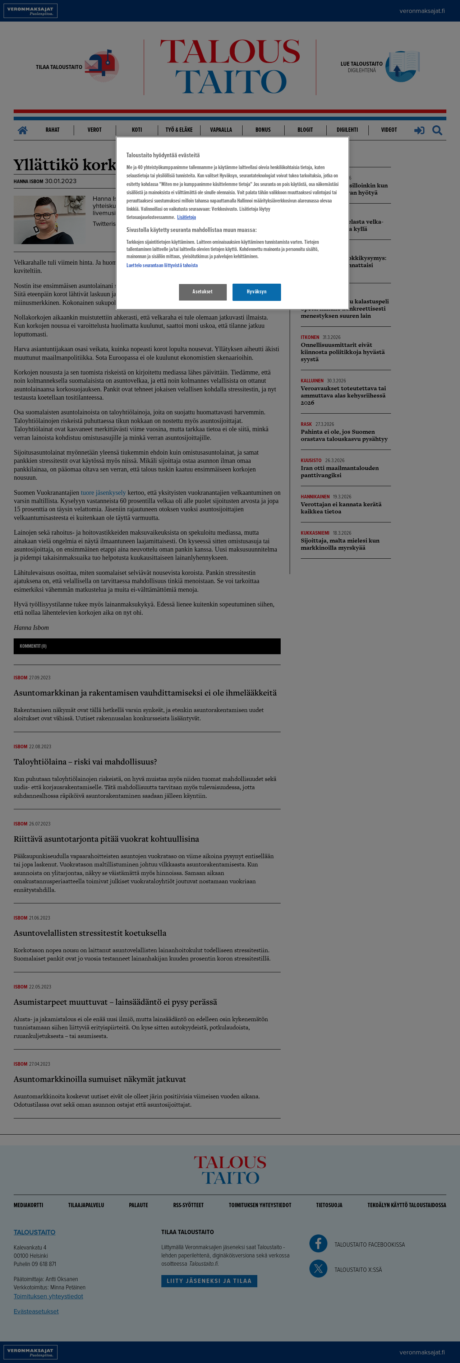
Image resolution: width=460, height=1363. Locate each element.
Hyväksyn (256, 292)
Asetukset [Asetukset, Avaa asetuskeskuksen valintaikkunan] (203, 292)
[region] (232, 223)
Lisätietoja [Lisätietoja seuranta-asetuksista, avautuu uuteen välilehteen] (186, 217)
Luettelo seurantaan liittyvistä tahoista (162, 265)
